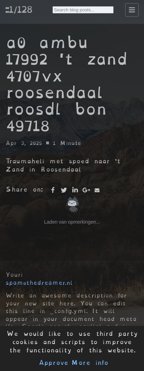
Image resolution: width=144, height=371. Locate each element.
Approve (53, 363)
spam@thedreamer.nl (39, 282)
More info (89, 363)
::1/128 (18, 9)
